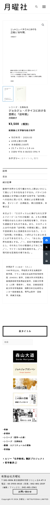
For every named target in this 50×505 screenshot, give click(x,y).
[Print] (46, 260)
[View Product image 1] (8, 94)
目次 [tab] (5, 176)
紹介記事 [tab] (7, 182)
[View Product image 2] (20, 94)
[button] (36, 7)
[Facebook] (46, 240)
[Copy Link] (46, 254)
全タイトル (25, 331)
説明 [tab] (5, 171)
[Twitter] (46, 247)
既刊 (36, 158)
